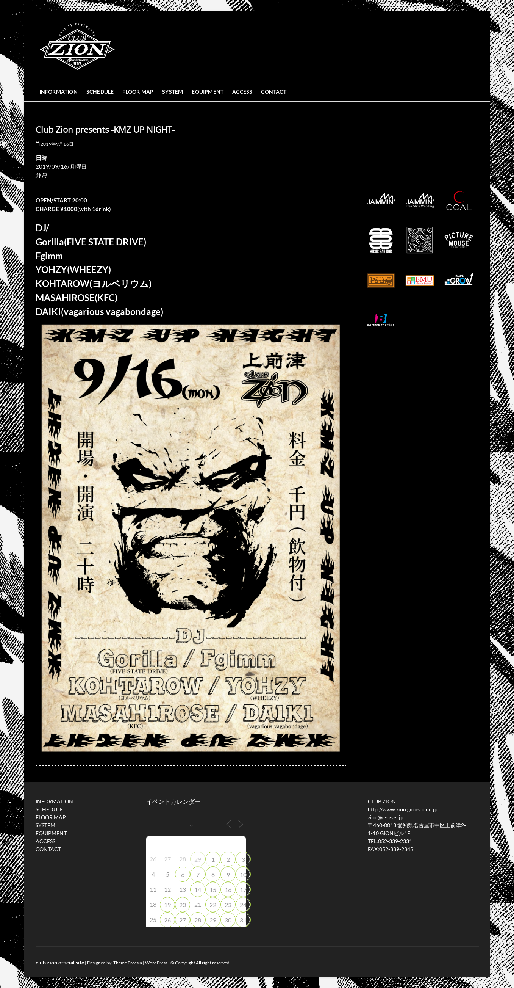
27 (182, 920)
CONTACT (273, 91)
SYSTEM (172, 91)
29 (197, 859)
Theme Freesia (127, 963)
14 (197, 889)
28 (197, 920)
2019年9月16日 (54, 144)
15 (212, 889)
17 (243, 889)
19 (167, 904)
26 (167, 920)
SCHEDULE (100, 91)
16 (228, 889)
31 (243, 920)
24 (243, 904)
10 (243, 874)
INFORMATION (58, 91)
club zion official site (60, 962)
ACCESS (242, 91)
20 (182, 904)
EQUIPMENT (207, 91)
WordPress (156, 963)
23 (228, 904)
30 (228, 920)
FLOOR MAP (137, 91)
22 (212, 904)
